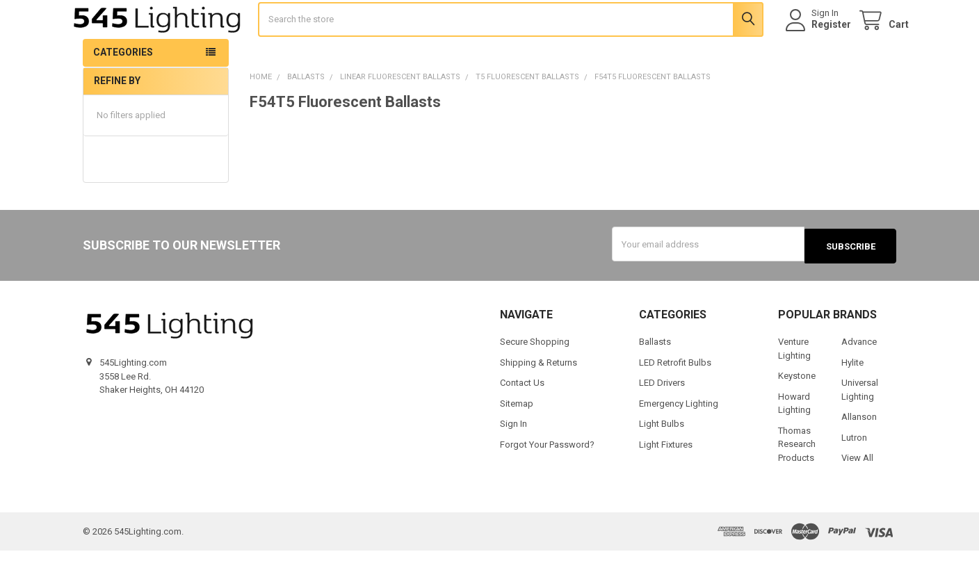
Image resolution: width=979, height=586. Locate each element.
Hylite (852, 397)
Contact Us (522, 418)
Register (819, 43)
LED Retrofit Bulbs (675, 397)
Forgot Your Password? (547, 479)
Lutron (854, 472)
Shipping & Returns (538, 397)
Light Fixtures (666, 479)
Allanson (859, 452)
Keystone (797, 411)
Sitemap (516, 438)
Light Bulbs (661, 459)
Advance (859, 377)
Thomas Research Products (797, 479)
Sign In (513, 459)
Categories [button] (123, 89)
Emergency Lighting (678, 438)
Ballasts (655, 377)
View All (857, 493)
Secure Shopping (534, 377)
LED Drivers (662, 418)
